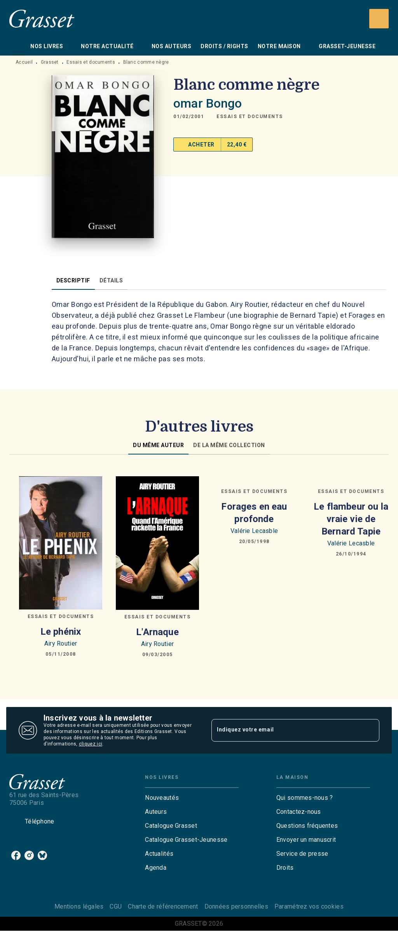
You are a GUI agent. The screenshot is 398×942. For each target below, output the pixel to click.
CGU (116, 906)
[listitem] (16, 855)
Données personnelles (236, 906)
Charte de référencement (163, 906)
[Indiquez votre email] (285, 730)
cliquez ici (90, 744)
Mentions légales (78, 906)
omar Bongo (207, 103)
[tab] (17, 46)
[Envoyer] (370, 730)
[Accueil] (42, 18)
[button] (249, 116)
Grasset (50, 62)
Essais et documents (90, 62)
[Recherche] (379, 18)
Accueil (24, 62)
